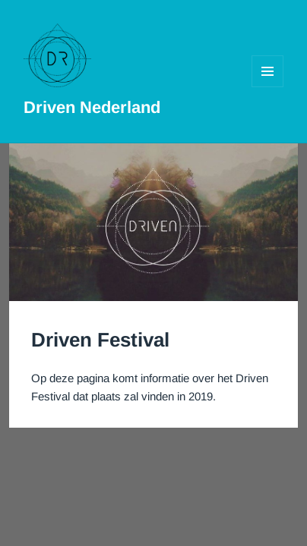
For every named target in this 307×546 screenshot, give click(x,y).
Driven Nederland (92, 107)
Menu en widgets (267, 86)
